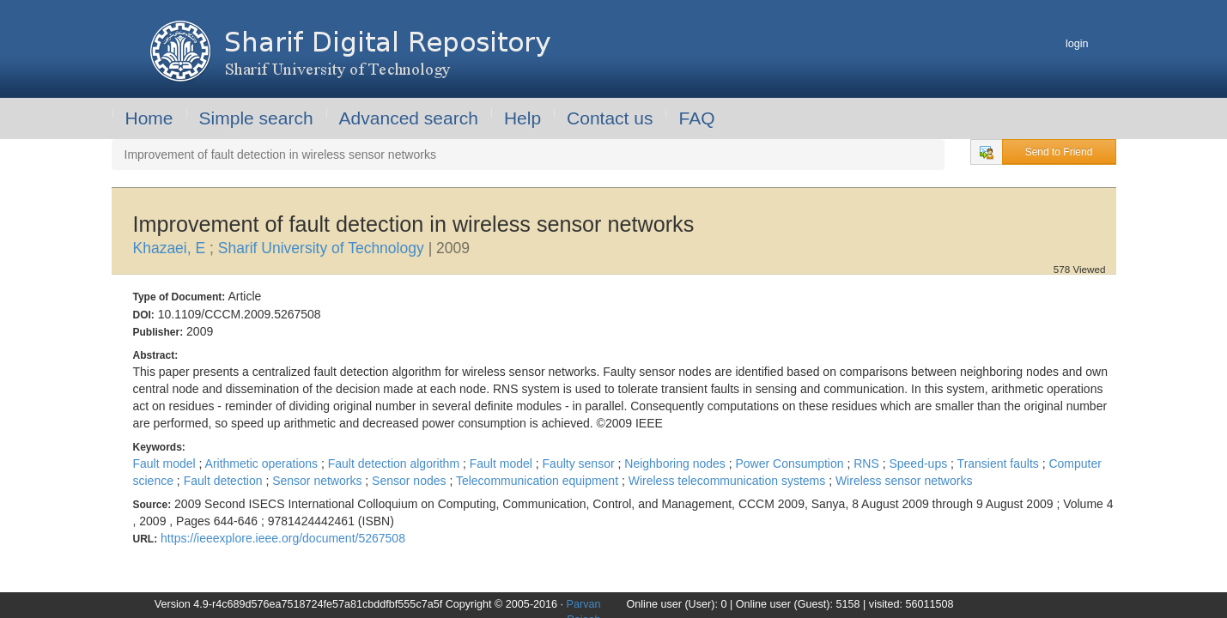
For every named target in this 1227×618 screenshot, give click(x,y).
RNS (867, 463)
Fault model (166, 463)
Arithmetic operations (263, 463)
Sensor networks (318, 481)
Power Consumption (791, 463)
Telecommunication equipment (539, 481)
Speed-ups (920, 463)
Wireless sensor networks (904, 481)
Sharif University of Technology (323, 248)
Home (149, 118)
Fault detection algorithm (395, 463)
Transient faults (999, 463)
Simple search (256, 118)
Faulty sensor (580, 463)
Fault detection (225, 481)
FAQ (696, 118)
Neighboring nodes (676, 463)
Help (522, 118)
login (1077, 44)
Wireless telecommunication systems (729, 481)
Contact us (610, 118)
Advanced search (408, 118)
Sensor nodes (410, 481)
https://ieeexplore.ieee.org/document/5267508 (283, 538)
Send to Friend (1059, 152)
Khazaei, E (171, 248)
